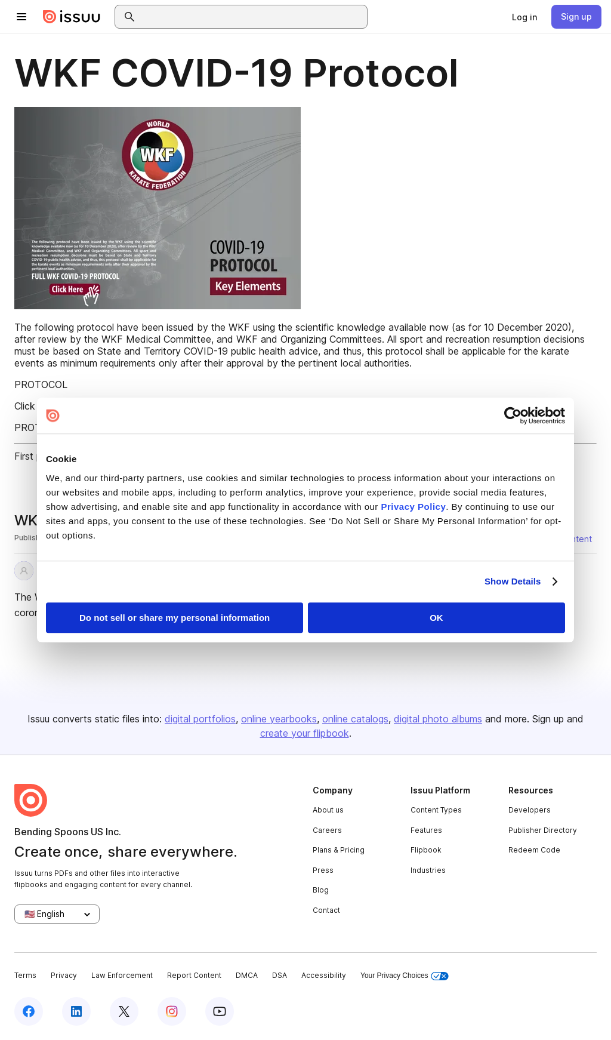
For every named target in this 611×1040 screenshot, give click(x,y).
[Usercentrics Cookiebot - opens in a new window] (513, 415)
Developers (529, 809)
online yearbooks (279, 719)
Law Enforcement (122, 975)
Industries (428, 870)
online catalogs (355, 719)
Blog (321, 889)
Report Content (194, 975)
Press (323, 870)
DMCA (247, 975)
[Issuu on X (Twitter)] (124, 1011)
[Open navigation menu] (21, 17)
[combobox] (251, 16)
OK (436, 618)
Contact (326, 910)
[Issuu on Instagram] (172, 1011)
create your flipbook (304, 733)
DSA (279, 975)
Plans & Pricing (339, 849)
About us (328, 809)
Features (426, 830)
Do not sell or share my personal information (174, 618)
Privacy (64, 975)
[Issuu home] (71, 16)
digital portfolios (200, 719)
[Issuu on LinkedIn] (76, 1011)
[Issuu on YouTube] (219, 1011)
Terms (25, 975)
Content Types (436, 809)
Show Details (513, 581)
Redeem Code (534, 849)
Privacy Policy (413, 506)
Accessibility (323, 975)
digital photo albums (438, 719)
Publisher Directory (542, 830)
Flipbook (426, 849)
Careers (327, 830)
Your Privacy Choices (404, 975)
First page (36, 456)
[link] (524, 17)
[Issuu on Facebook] (28, 1011)
